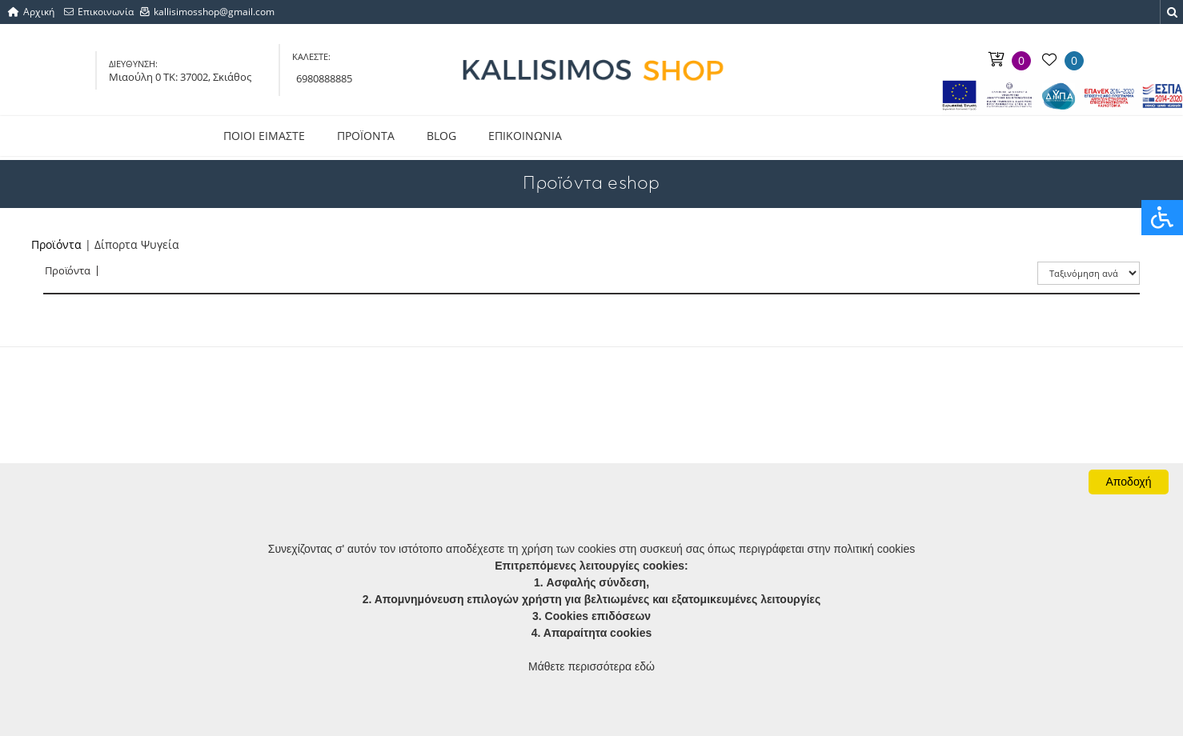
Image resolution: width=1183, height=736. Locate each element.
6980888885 (324, 78)
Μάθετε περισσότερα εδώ (591, 666)
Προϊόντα (56, 244)
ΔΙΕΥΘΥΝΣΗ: (133, 63)
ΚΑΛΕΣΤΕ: (311, 56)
